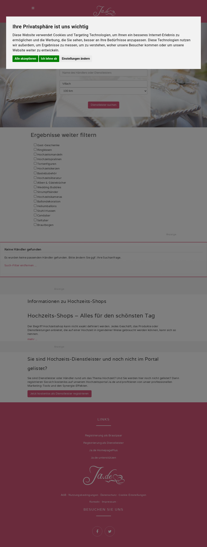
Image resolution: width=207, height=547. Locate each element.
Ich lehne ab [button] (49, 58)
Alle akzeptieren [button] (25, 58)
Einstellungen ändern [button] (76, 58)
